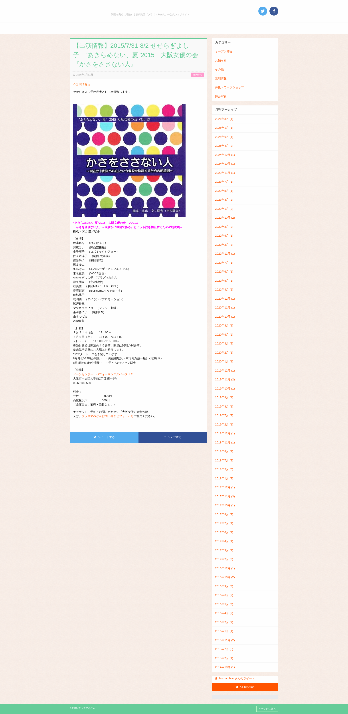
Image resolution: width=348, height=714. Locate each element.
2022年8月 (224, 226)
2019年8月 (224, 406)
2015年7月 (224, 649)
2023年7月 (224, 181)
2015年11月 (225, 640)
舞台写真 (221, 96)
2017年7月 (224, 523)
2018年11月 (225, 442)
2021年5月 (224, 280)
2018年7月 (224, 460)
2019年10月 (225, 388)
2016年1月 (224, 631)
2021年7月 (224, 262)
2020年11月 (225, 307)
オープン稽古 (223, 51)
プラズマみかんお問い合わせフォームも (108, 416)
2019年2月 (224, 424)
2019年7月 (224, 415)
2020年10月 (225, 316)
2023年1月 (224, 208)
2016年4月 (224, 613)
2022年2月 (224, 244)
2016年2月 (224, 622)
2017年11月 (225, 496)
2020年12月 (225, 298)
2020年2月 (224, 352)
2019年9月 (224, 397)
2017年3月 (224, 550)
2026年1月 (224, 127)
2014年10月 (225, 667)
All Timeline (245, 687)
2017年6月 (224, 532)
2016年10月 (225, 577)
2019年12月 (225, 370)
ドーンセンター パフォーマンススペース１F (102, 374)
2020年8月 (224, 325)
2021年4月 (224, 289)
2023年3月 (224, 199)
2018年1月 (224, 478)
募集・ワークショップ (229, 87)
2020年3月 (224, 343)
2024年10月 (225, 163)
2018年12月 (225, 433)
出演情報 (197, 74)
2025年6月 (224, 136)
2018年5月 (224, 469)
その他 (219, 69)
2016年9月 (224, 586)
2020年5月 (224, 334)
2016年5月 (224, 604)
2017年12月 (225, 487)
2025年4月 (224, 145)
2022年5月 (224, 235)
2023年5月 (224, 190)
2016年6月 (224, 595)
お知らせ (221, 60)
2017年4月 (224, 541)
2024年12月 (225, 154)
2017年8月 (224, 514)
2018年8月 (224, 451)
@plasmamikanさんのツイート (235, 678)
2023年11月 (225, 172)
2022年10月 (225, 217)
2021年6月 (224, 271)
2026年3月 (224, 119)
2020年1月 (224, 361)
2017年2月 (224, 559)
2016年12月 (225, 568)
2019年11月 (225, 379)
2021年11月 (225, 253)
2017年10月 (225, 505)
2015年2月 (224, 658)
